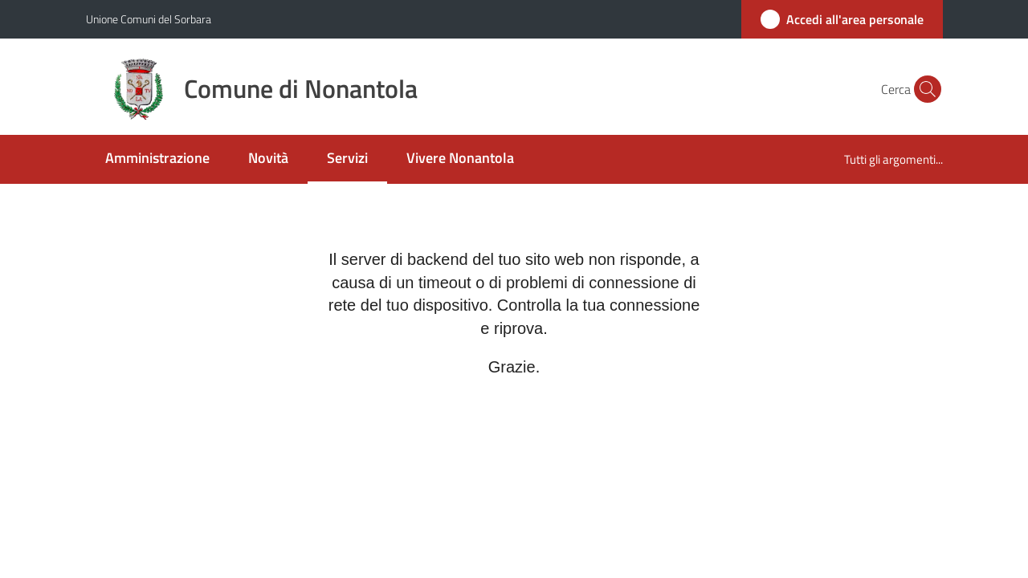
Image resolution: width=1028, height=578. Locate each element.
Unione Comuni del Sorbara (148, 18)
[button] (923, 89)
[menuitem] (157, 159)
